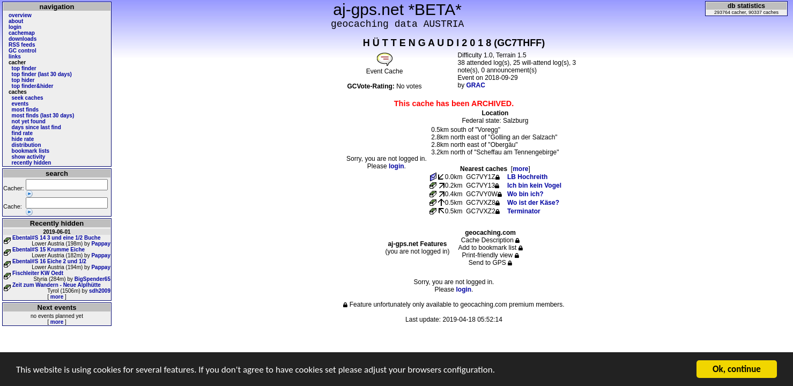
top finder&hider (33, 86)
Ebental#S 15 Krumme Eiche (48, 250)
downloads (22, 39)
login (15, 27)
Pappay (100, 244)
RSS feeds (22, 45)
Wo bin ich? (525, 194)
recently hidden (31, 163)
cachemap (22, 33)
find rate (22, 133)
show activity (29, 157)
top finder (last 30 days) (42, 74)
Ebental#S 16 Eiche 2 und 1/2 (49, 261)
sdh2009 (99, 291)
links (15, 57)
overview (20, 15)
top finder (24, 68)
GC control (22, 51)
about (16, 21)
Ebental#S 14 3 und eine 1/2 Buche (56, 238)
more (56, 297)
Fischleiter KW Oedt (37, 273)
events (20, 104)
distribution (26, 145)
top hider (23, 80)
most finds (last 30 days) (43, 115)
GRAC (475, 85)
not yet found (29, 121)
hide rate (23, 139)
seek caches (27, 98)
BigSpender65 (92, 279)
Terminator (523, 211)
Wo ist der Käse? (533, 202)
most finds (25, 110)
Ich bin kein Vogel (534, 185)
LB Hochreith (527, 177)
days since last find (36, 127)
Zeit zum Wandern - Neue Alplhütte (56, 285)
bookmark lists (31, 151)
